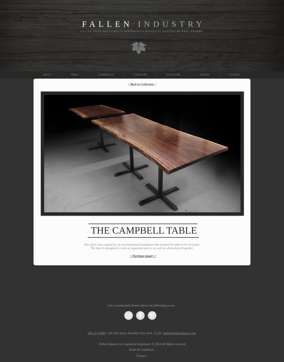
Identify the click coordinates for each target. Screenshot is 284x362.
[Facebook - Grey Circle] (140, 315)
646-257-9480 (96, 333)
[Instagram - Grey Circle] (128, 315)
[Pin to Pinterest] (235, 207)
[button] (142, 344)
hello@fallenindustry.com (180, 333)
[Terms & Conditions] (141, 350)
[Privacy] (141, 356)
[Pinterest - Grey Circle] (152, 315)
